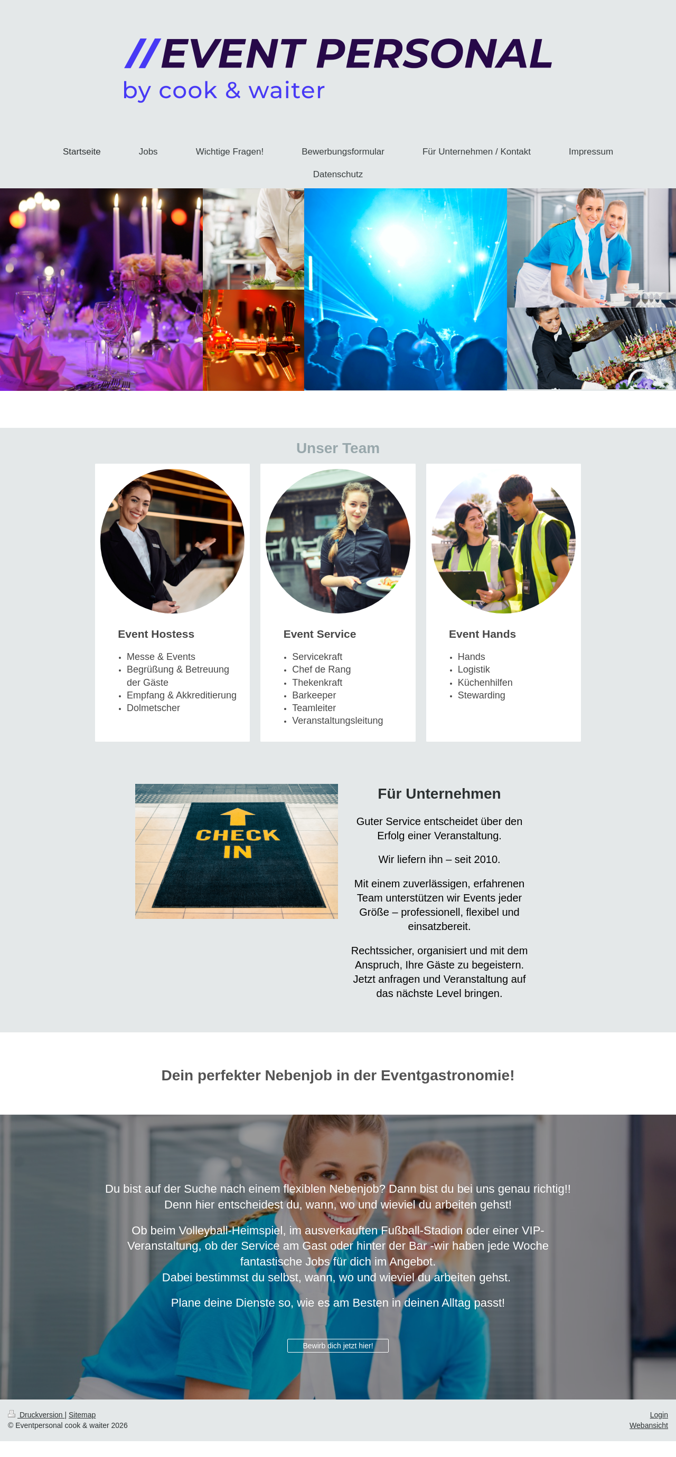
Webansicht (649, 1425)
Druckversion (36, 1415)
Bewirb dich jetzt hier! (338, 1345)
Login (659, 1415)
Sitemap (82, 1415)
